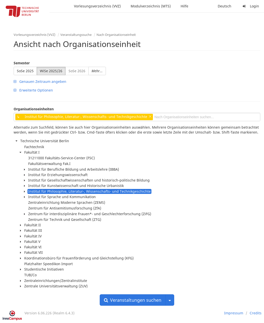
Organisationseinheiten (34, 109)
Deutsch (224, 6)
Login (250, 6)
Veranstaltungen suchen (132, 300)
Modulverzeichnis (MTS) (151, 6)
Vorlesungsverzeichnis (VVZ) (97, 6)
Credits (256, 313)
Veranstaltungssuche (76, 34)
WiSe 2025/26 (51, 71)
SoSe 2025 (25, 71)
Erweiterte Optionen (33, 90)
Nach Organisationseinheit (116, 34)
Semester (22, 63)
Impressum (233, 313)
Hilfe (184, 6)
